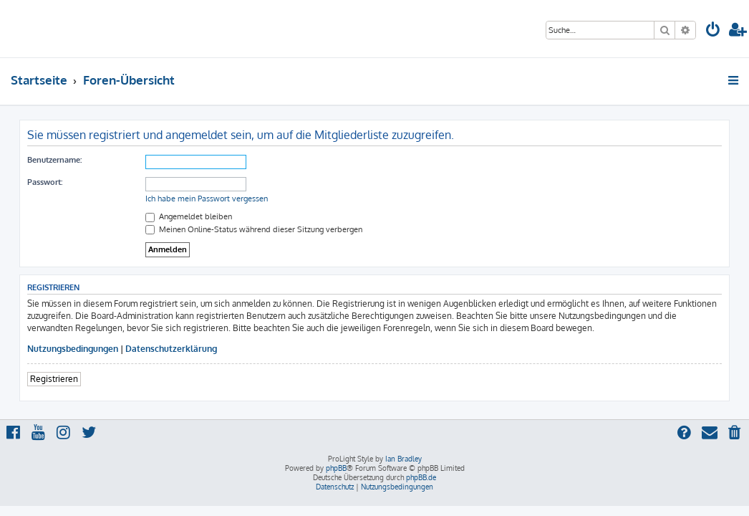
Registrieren (54, 378)
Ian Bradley (403, 458)
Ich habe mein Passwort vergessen (206, 199)
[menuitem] (713, 31)
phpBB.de (421, 477)
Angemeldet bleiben (188, 216)
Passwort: (44, 182)
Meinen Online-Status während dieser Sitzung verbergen (253, 229)
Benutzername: (54, 160)
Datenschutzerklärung (171, 348)
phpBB (336, 468)
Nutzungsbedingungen (72, 348)
